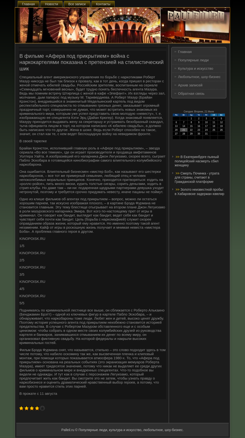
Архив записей (190, 85)
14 (184, 126)
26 (221, 130)
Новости (51, 4)
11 (213, 122)
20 (176, 130)
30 (198, 133)
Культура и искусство (195, 68)
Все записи (77, 4)
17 (206, 126)
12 (221, 122)
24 (206, 130)
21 (184, 130)
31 (206, 133)
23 (198, 130)
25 (213, 130)
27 (176, 133)
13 (176, 126)
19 (221, 126)
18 (213, 126)
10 (206, 122)
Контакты (103, 4)
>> (178, 157)
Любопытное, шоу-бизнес (199, 77)
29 (191, 133)
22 (191, 130)
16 (198, 126)
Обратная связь (191, 93)
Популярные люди (193, 60)
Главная (28, 4)
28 (184, 133)
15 (191, 126)
